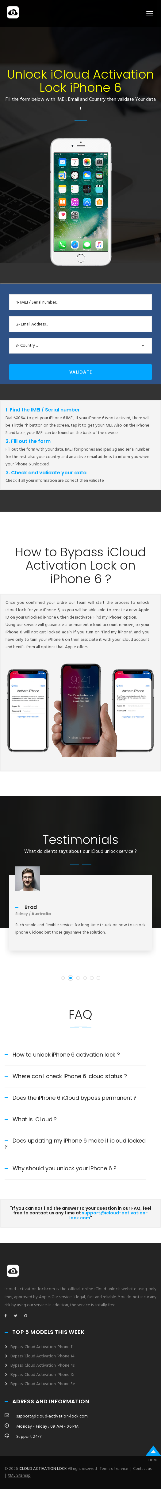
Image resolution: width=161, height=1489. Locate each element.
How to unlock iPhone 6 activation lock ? (62, 1054)
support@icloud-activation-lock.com (108, 1215)
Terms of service (114, 1469)
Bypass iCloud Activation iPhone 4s (42, 1365)
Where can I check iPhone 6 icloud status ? (66, 1076)
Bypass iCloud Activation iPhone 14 (42, 1356)
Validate (80, 372)
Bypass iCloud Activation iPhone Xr (42, 1374)
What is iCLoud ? (31, 1119)
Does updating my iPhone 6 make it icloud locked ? (75, 1144)
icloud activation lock (43, 1469)
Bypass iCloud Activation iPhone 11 (42, 1347)
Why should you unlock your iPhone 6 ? (60, 1168)
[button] (80, 346)
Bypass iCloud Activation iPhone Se (42, 1384)
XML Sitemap (19, 1476)
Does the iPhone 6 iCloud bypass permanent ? (70, 1098)
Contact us (142, 1469)
